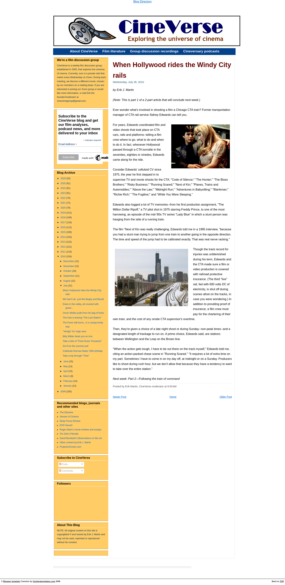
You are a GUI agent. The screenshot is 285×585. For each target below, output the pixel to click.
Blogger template (11, 581)
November (69, 266)
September (69, 276)
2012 (63, 247)
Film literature (113, 51)
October (67, 271)
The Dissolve (66, 412)
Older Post (226, 396)
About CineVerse (84, 51)
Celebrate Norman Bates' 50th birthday (83, 351)
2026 (63, 178)
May (65, 366)
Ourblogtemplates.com (44, 581)
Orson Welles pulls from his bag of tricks (83, 313)
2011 (63, 251)
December (69, 261)
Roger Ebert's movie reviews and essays (80, 429)
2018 (63, 217)
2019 (63, 212)
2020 (63, 207)
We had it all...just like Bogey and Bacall (83, 299)
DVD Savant (66, 425)
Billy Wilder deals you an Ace (77, 336)
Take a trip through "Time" (76, 356)
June (66, 361)
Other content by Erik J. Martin (75, 442)
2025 (63, 183)
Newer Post (119, 396)
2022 (63, 198)
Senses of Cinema (69, 416)
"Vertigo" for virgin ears (74, 331)
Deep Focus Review (70, 421)
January (67, 386)
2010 (63, 256)
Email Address (67, 144)
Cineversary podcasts (201, 51)
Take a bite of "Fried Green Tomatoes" (82, 341)
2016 (63, 227)
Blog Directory (142, 1)
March (67, 376)
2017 (63, 222)
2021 (63, 203)
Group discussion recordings (154, 51)
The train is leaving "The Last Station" (82, 317)
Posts (63, 464)
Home (172, 396)
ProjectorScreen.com (70, 447)
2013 (63, 242)
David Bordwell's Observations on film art (81, 438)
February (68, 381)
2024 (63, 188)
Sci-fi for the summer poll (75, 346)
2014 (63, 237)
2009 (63, 391)
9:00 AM (171, 386)
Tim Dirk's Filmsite (69, 434)
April (66, 371)
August (67, 281)
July (65, 285)
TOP (282, 581)
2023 (63, 193)
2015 (63, 232)
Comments (66, 471)
